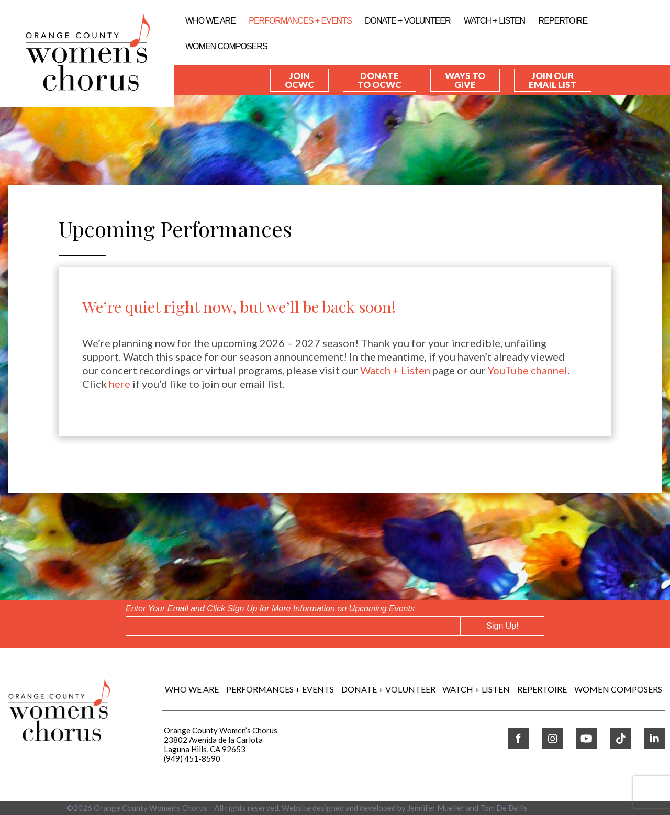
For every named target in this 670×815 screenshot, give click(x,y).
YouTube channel (527, 370)
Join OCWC (299, 80)
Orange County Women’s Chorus (150, 807)
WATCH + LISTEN (494, 20)
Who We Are (210, 20)
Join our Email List (553, 80)
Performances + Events (300, 20)
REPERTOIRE (563, 20)
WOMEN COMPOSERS (226, 46)
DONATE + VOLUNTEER (408, 20)
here (119, 383)
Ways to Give (465, 80)
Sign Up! (502, 625)
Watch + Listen (395, 370)
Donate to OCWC (379, 80)
